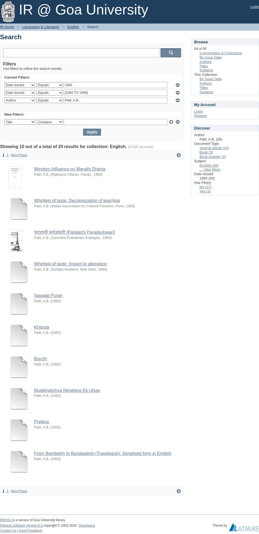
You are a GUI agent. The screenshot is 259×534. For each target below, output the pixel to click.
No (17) (205, 187)
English (73, 27)
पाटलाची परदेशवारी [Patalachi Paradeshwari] (74, 232)
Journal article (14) (214, 148)
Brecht (40, 358)
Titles (204, 66)
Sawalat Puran (48, 295)
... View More (210, 169)
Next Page (19, 155)
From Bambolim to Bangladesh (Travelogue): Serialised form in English (102, 453)
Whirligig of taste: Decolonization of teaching (77, 200)
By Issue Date (211, 57)
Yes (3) (205, 191)
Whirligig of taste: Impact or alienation (70, 264)
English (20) (209, 165)
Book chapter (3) (213, 157)
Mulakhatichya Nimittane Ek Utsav (67, 390)
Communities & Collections (221, 53)
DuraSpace (87, 525)
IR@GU (6, 520)
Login (254, 7)
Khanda (41, 327)
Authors (206, 62)
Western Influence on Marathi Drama (69, 169)
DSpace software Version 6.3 (21, 525)
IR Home (7, 27)
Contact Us (8, 531)
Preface (41, 421)
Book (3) (206, 152)
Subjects (206, 70)
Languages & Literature (40, 27)
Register (200, 116)
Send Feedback (30, 531)
